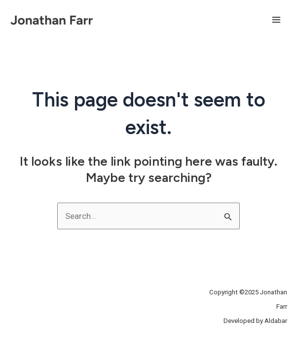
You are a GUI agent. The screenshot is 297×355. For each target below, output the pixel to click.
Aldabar (275, 320)
